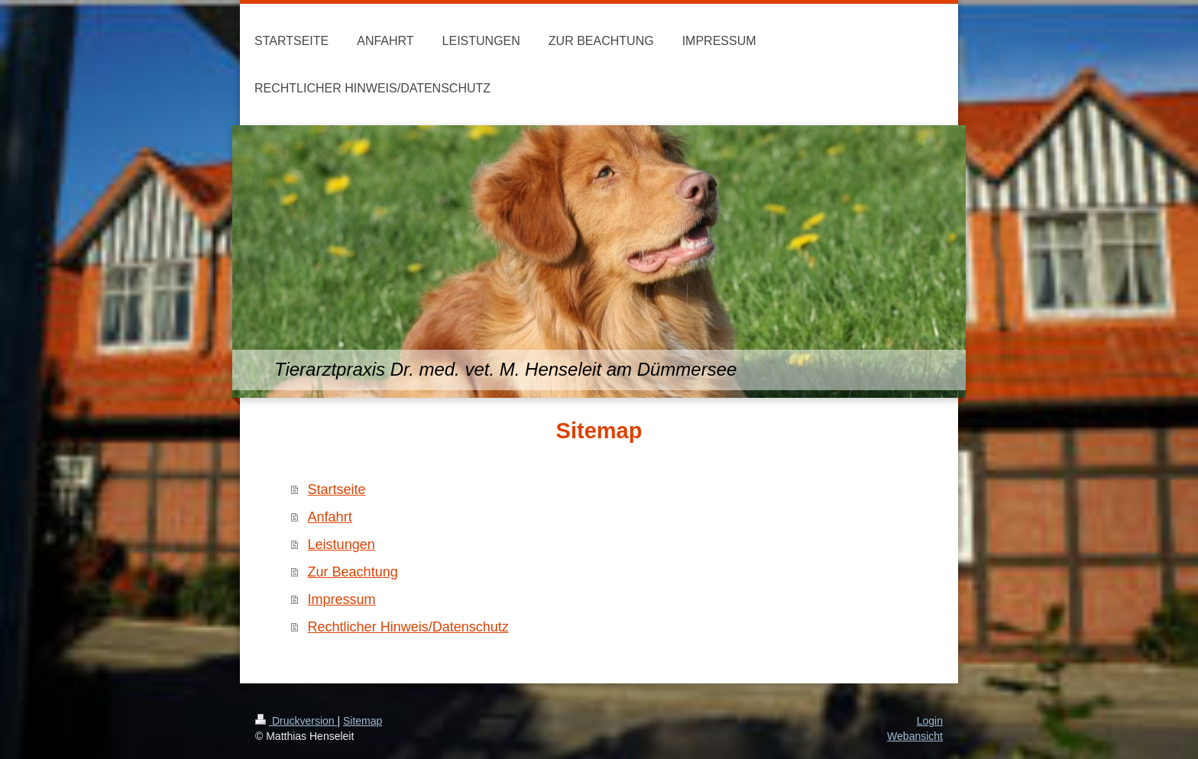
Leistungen (341, 544)
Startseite (337, 489)
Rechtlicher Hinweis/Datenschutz (408, 627)
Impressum (342, 599)
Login (930, 721)
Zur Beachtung (353, 572)
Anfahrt (330, 517)
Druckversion (296, 721)
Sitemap (362, 721)
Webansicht (915, 736)
